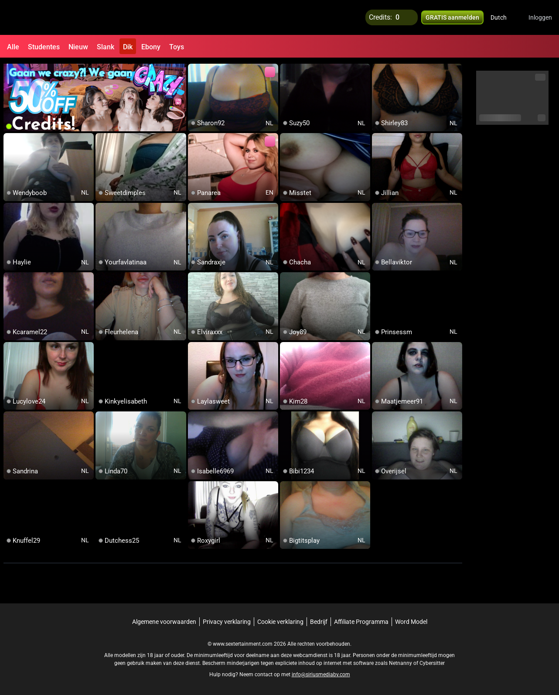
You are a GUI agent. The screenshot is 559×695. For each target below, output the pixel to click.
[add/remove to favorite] (195, 70)
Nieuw (78, 47)
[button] (504, 17)
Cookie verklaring (280, 620)
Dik (128, 47)
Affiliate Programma (361, 620)
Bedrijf (318, 620)
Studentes (44, 47)
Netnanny (401, 662)
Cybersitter (432, 662)
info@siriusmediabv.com (321, 674)
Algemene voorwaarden (164, 620)
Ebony (150, 47)
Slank (105, 47)
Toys (176, 47)
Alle (13, 47)
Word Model (411, 620)
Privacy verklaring (227, 620)
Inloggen (540, 17)
